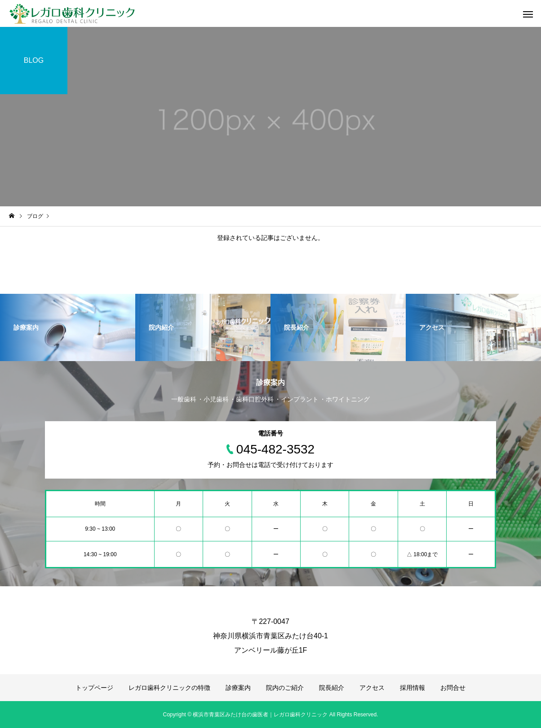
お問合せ (453, 687)
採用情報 (412, 687)
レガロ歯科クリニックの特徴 (169, 687)
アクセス (372, 687)
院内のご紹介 (285, 687)
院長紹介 (331, 687)
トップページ (94, 687)
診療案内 (238, 687)
